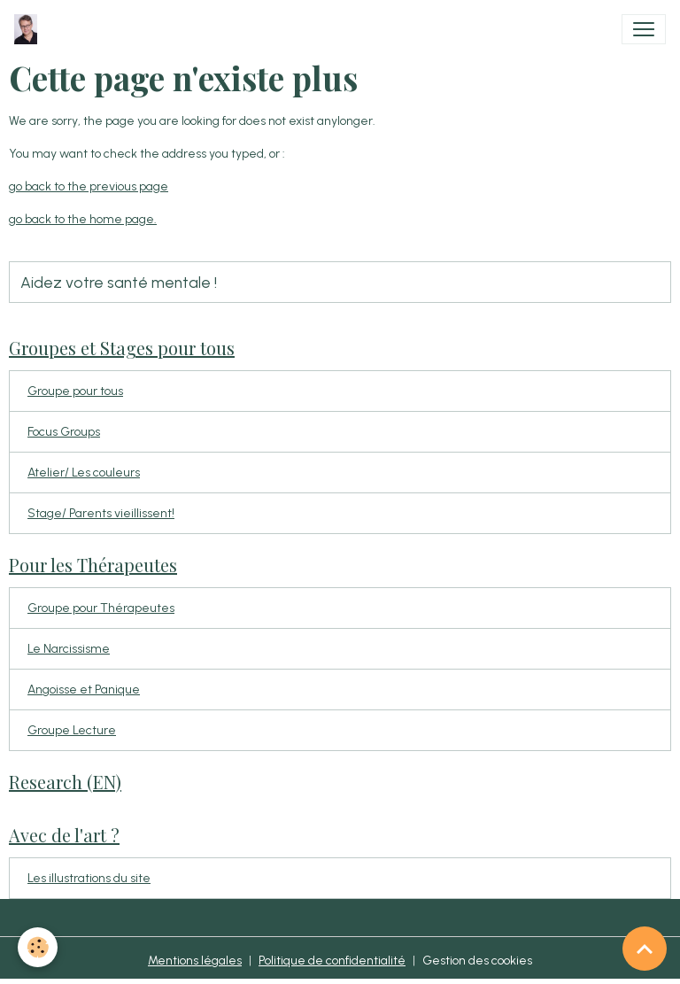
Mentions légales (195, 960)
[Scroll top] (644, 948)
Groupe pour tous (75, 391)
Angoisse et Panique (83, 689)
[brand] (29, 29)
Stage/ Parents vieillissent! (100, 513)
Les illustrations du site (89, 878)
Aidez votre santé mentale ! (118, 282)
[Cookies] (38, 947)
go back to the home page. (83, 219)
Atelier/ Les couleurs (83, 472)
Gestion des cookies (477, 960)
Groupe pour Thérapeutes (100, 608)
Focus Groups (63, 431)
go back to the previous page (88, 186)
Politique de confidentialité (332, 960)
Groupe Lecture (71, 730)
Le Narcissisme (68, 648)
